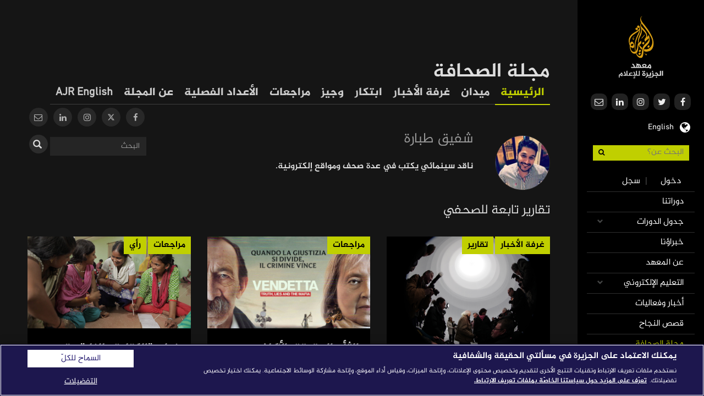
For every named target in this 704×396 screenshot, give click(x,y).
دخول (671, 181)
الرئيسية (522, 93)
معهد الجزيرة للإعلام (641, 47)
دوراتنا (673, 201)
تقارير (478, 245)
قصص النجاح (661, 323)
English (661, 126)
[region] (352, 370)
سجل (631, 181)
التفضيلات (80, 381)
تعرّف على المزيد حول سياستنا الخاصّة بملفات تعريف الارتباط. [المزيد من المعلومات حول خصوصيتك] (560, 380)
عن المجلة (148, 93)
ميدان (475, 93)
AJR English (84, 93)
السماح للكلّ (81, 358)
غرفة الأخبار (421, 93)
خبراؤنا (672, 242)
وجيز (332, 93)
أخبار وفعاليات (659, 303)
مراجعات (290, 93)
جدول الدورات (660, 222)
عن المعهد (665, 262)
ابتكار (368, 93)
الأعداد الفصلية (221, 93)
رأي (135, 245)
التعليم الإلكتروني (654, 283)
